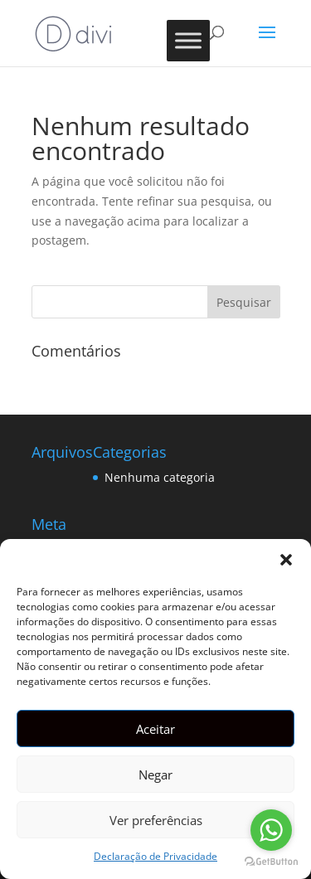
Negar (155, 774)
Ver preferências (155, 820)
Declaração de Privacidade (155, 856)
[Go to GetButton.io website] (271, 862)
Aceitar (155, 729)
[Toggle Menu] (188, 40)
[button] (286, 559)
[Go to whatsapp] (271, 830)
